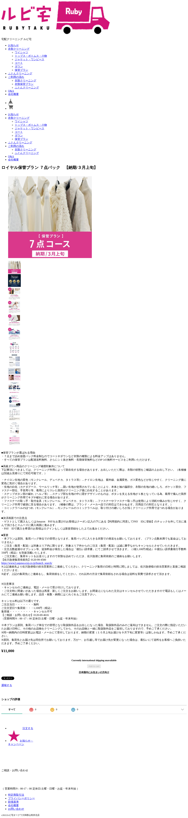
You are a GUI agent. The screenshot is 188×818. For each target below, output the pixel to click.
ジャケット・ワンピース (29, 59)
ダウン (19, 66)
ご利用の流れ (16, 77)
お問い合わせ (16, 808)
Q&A (11, 90)
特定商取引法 (16, 794)
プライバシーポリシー (21, 798)
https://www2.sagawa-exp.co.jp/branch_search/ (26, 563)
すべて (11, 709)
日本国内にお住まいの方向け (94, 672)
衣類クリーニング (18, 48)
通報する (6, 685)
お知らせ (13, 45)
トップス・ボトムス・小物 (31, 55)
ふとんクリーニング (20, 73)
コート (19, 62)
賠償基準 (13, 801)
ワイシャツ (21, 52)
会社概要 (13, 94)
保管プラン (21, 70)
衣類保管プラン (24, 84)
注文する (20, 728)
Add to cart (94, 666)
